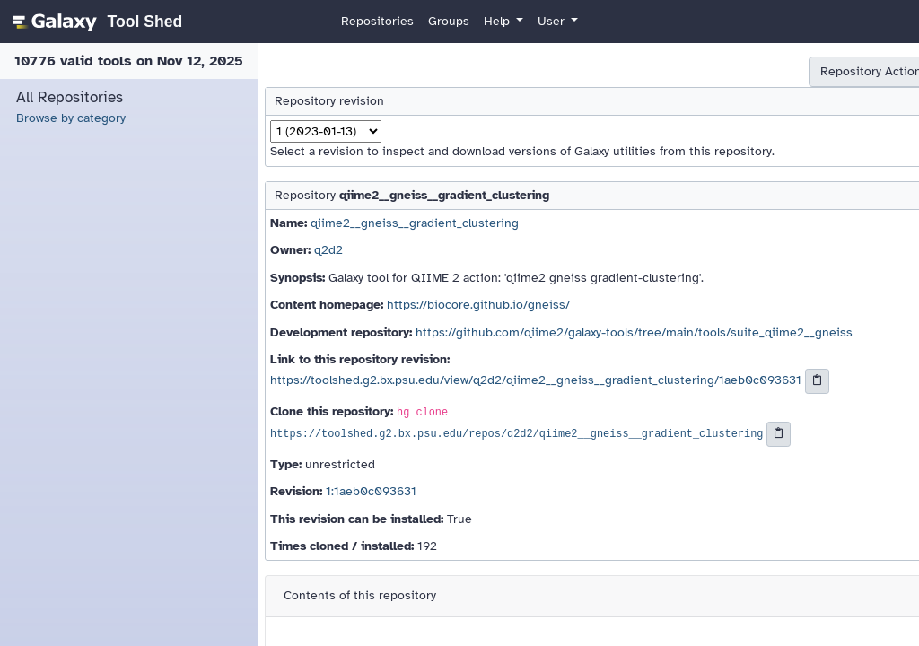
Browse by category (71, 118)
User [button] (553, 21)
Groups (448, 21)
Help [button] (498, 21)
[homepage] (94, 21)
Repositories (377, 21)
